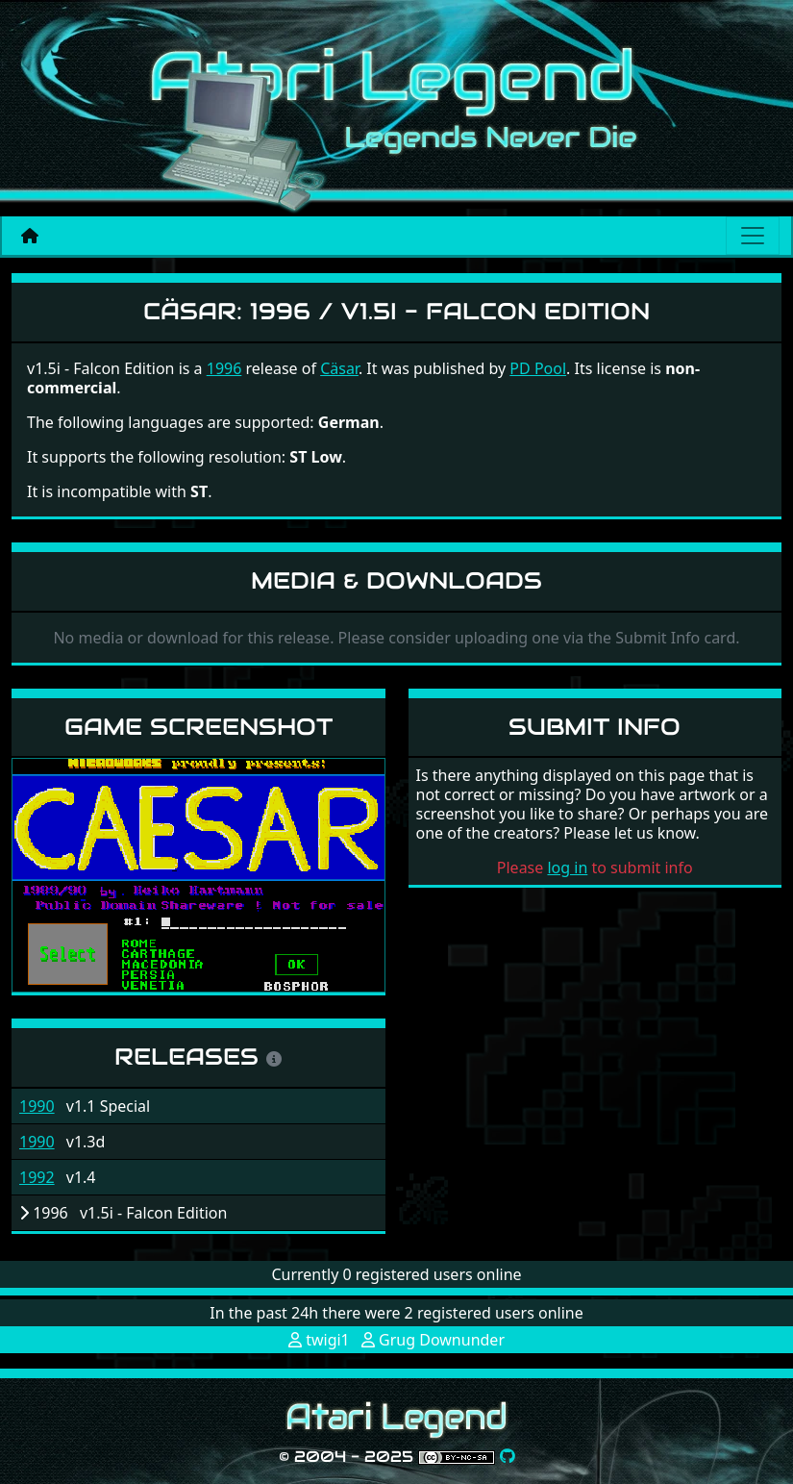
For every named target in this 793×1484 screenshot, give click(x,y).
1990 (37, 1106)
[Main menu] (753, 235)
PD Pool (537, 368)
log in (567, 867)
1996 (224, 368)
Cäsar (339, 368)
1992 (37, 1177)
